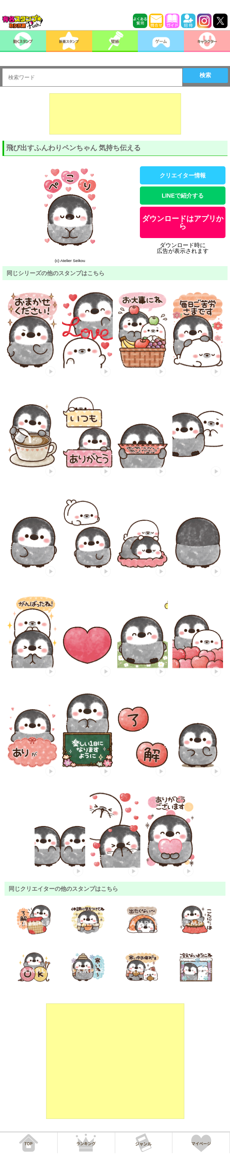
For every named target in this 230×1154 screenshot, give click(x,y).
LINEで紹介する (183, 195)
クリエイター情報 (183, 175)
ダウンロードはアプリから (182, 222)
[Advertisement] (115, 114)
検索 (205, 75)
